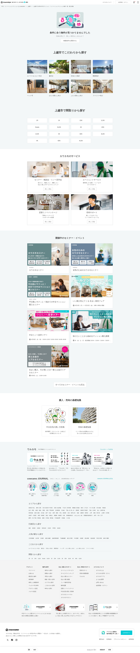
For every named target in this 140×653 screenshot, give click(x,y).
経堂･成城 (36, 513)
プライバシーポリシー (120, 639)
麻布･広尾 (38, 507)
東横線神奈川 (69, 515)
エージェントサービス (67, 570)
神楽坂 (104, 507)
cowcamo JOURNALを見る (105, 478)
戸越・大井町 (92, 510)
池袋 (78, 513)
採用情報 (131, 639)
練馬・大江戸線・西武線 (35, 518)
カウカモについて (107, 2)
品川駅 (37, 538)
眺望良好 (56, 548)
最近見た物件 (32, 576)
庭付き (42, 548)
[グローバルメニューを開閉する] (138, 2)
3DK (66, 558)
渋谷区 (49, 528)
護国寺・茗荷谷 (84, 513)
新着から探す (48, 573)
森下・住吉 (48, 513)
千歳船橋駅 (63, 538)
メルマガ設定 (32, 591)
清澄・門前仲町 (50, 510)
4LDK (80, 558)
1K (32, 558)
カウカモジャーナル (66, 594)
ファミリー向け (90, 548)
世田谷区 (44, 528)
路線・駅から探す (50, 579)
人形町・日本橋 (105, 513)
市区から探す (48, 576)
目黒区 (38, 528)
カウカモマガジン (66, 597)
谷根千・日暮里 (32, 515)
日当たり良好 (49, 548)
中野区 (54, 528)
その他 (68, 518)
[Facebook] (12, 640)
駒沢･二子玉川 (84, 507)
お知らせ (31, 573)
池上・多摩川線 (101, 510)
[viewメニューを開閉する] (35, 650)
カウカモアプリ (100, 576)
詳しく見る (48, 189)
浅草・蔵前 (55, 513)
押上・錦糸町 (63, 513)
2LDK (59, 558)
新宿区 (34, 528)
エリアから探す (49, 582)
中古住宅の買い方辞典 (67, 591)
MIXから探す (48, 588)
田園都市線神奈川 (88, 515)
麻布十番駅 (106, 538)
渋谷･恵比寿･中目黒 (47, 507)
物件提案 (63, 585)
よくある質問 (100, 579)
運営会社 (101, 639)
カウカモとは (100, 570)
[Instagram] (16, 640)
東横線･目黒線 (75, 507)
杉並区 (58, 528)
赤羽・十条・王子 (98, 515)
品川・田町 (31, 510)
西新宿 (77, 510)
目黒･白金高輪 (57, 507)
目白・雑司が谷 (71, 513)
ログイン (123, 2)
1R (29, 558)
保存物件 (31, 579)
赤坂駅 (81, 538)
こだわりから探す (50, 585)
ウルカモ (82, 576)
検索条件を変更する (70, 40)
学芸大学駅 (99, 538)
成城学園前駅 (55, 538)
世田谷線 (31, 513)
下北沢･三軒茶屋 (67, 507)
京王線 (42, 513)
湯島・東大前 (96, 513)
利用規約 (109, 639)
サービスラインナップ (67, 573)
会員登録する (126, 632)
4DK (76, 558)
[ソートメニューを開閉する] (29, 650)
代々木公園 (92, 507)
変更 (109, 649)
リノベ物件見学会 (66, 582)
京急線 (63, 518)
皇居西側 (57, 510)
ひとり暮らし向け (70, 548)
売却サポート (83, 570)
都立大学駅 (70, 538)
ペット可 (62, 548)
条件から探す (48, 570)
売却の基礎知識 (84, 573)
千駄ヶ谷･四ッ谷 (70, 510)
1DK (35, 558)
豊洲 (44, 510)
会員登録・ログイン (101, 585)
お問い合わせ (100, 582)
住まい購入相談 (65, 579)
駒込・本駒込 (49, 515)
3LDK (69, 558)
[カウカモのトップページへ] (14, 2)
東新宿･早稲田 (84, 510)
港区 (30, 528)
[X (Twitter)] (7, 640)
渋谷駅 (42, 538)
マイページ (32, 570)
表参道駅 (93, 538)
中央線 (63, 510)
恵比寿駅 (87, 538)
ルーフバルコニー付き (34, 548)
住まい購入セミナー (66, 576)
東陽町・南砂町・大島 (59, 515)
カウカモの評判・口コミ (103, 573)
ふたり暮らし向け (80, 548)
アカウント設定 (33, 588)
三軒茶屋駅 (31, 538)
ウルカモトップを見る (106, 449)
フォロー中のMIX (34, 585)
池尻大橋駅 (48, 538)
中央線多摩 (57, 518)
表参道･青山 (32, 507)
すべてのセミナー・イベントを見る (70, 385)
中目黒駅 (76, 538)
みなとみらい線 (78, 515)
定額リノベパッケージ (67, 588)
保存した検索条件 (34, 582)
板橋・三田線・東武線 (47, 518)
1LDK (39, 558)
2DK (55, 558)
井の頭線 (99, 507)
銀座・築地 (38, 510)
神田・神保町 (41, 515)
